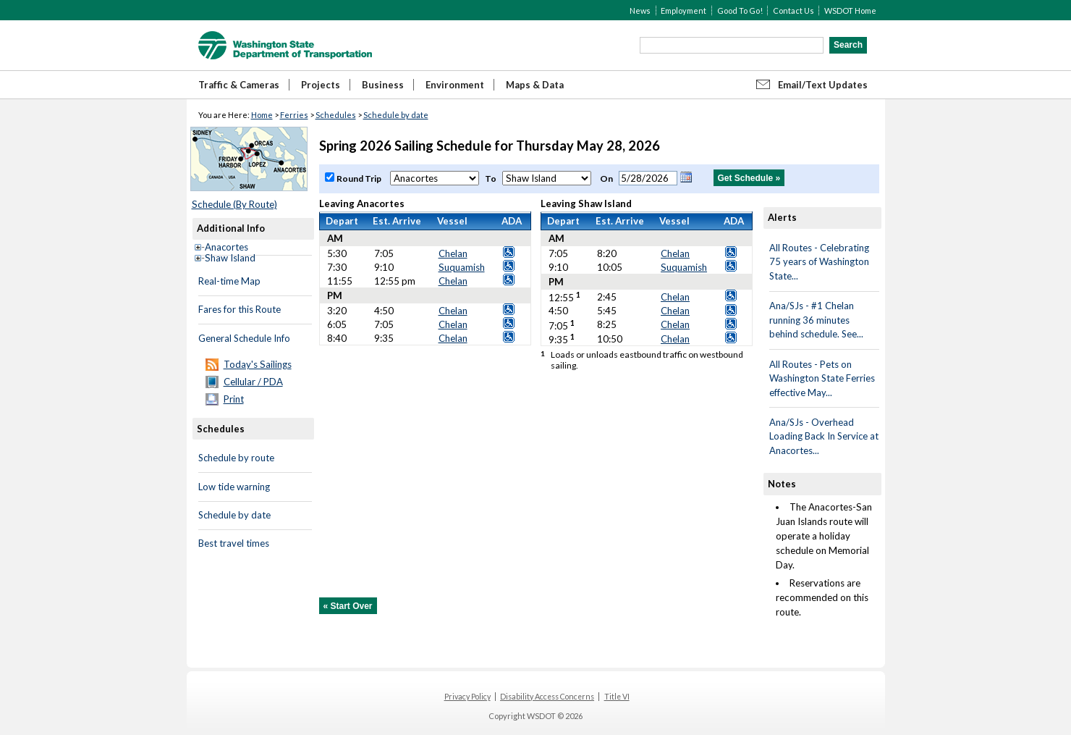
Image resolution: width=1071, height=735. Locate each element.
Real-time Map (229, 281)
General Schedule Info (244, 338)
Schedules (336, 114)
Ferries (294, 114)
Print (234, 399)
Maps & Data (535, 85)
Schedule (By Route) (234, 204)
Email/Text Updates (823, 85)
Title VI (617, 696)
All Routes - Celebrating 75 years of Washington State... (819, 262)
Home (262, 114)
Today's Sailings (258, 364)
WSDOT (285, 45)
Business (383, 85)
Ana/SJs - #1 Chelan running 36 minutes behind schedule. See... (816, 320)
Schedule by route (236, 457)
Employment (683, 10)
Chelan (453, 253)
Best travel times (233, 543)
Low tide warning (234, 486)
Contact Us (793, 10)
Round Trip (359, 178)
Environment (455, 85)
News (640, 10)
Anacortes (226, 247)
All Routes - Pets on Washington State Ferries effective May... (822, 378)
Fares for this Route (239, 309)
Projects (320, 85)
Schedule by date (395, 114)
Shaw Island (230, 258)
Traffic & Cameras (238, 85)
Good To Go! (740, 10)
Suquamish (462, 267)
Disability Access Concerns (547, 696)
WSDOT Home (850, 10)
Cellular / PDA (253, 381)
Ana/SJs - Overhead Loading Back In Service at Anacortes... (824, 436)
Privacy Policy (467, 696)
